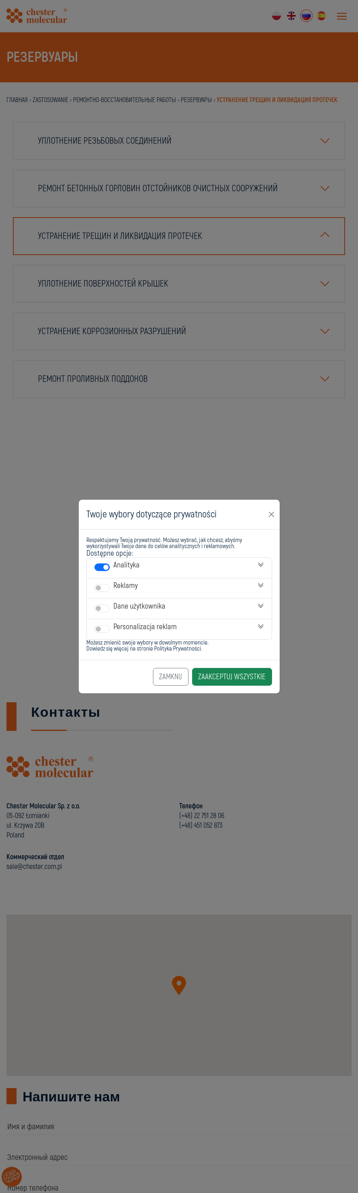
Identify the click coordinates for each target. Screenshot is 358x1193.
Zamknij (170, 677)
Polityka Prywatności (177, 649)
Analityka (126, 565)
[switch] (102, 567)
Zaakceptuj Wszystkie (232, 677)
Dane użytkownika (139, 606)
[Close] (272, 514)
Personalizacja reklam (145, 627)
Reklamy (125, 585)
